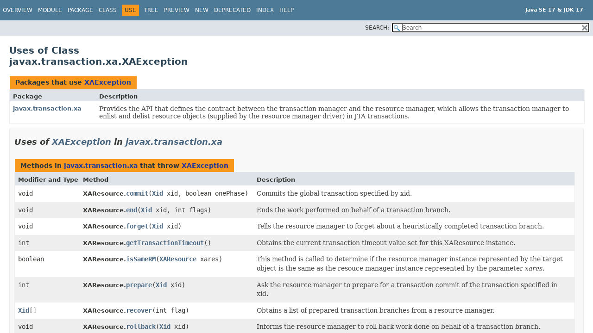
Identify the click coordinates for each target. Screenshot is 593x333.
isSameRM (141, 259)
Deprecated (232, 10)
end (131, 210)
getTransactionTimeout (165, 243)
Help (286, 10)
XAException (107, 82)
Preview (176, 10)
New (201, 10)
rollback (141, 326)
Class (108, 10)
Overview (17, 10)
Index (265, 10)
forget (137, 226)
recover (139, 310)
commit (137, 193)
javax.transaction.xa (47, 108)
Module (50, 10)
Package (80, 10)
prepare (139, 285)
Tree (151, 10)
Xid (157, 193)
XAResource (177, 259)
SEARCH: (377, 28)
